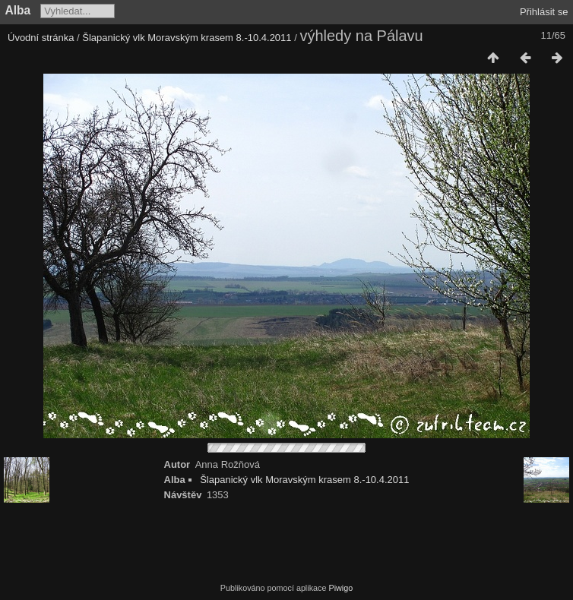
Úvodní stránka (41, 37)
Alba (18, 10)
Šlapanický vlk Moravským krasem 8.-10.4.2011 (186, 37)
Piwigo (340, 587)
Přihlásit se (544, 11)
